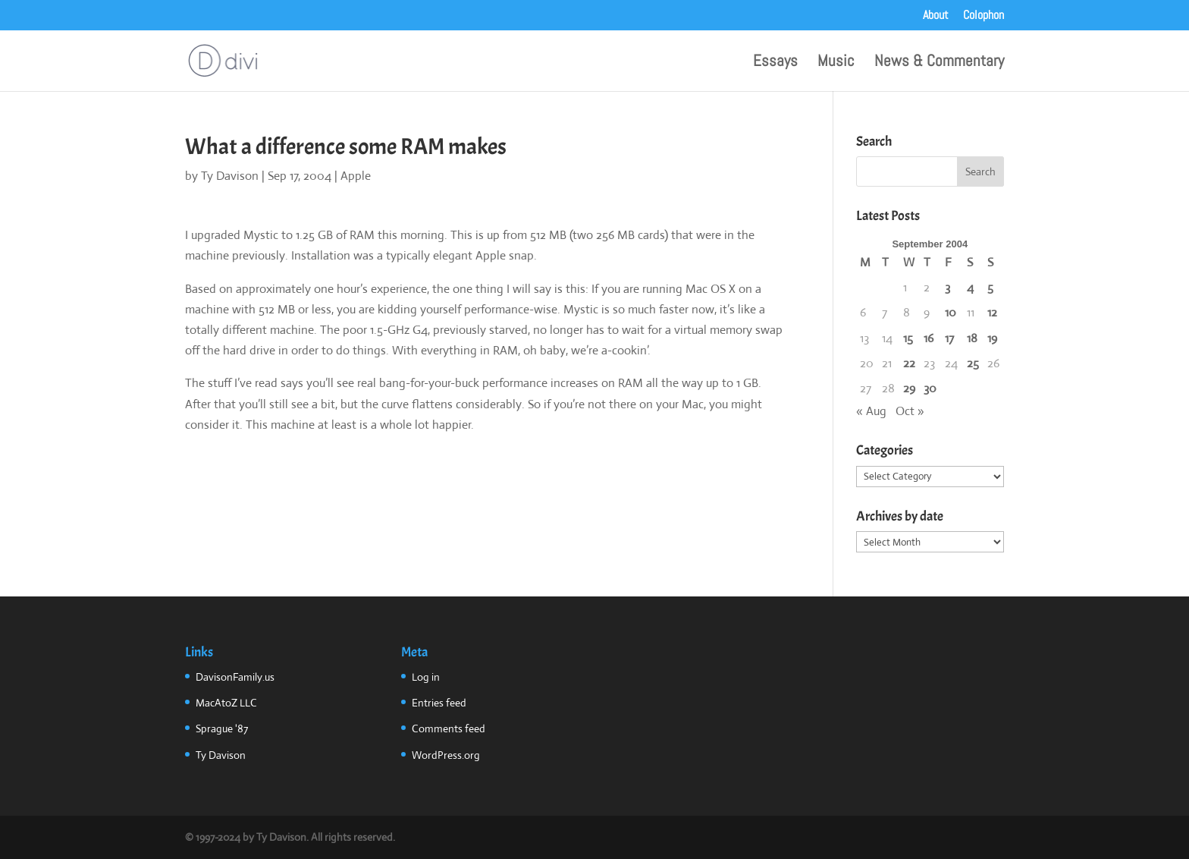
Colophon (983, 16)
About (936, 16)
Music (836, 63)
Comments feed (448, 728)
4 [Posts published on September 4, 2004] (970, 287)
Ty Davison (230, 176)
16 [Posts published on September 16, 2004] (928, 338)
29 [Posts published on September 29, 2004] (909, 388)
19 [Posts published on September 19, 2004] (992, 338)
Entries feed (439, 703)
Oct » (910, 411)
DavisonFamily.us (235, 677)
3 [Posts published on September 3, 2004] (947, 287)
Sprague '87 (222, 728)
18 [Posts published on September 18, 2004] (972, 338)
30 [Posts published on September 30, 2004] (930, 388)
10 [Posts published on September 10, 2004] (950, 312)
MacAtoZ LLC (226, 703)
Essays (775, 63)
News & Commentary (939, 63)
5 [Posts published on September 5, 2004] (990, 287)
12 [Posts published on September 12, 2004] (992, 312)
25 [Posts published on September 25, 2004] (973, 363)
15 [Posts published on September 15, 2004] (908, 338)
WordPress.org (446, 755)
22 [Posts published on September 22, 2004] (909, 363)
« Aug (871, 411)
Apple (355, 176)
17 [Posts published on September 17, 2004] (949, 338)
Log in (426, 677)
